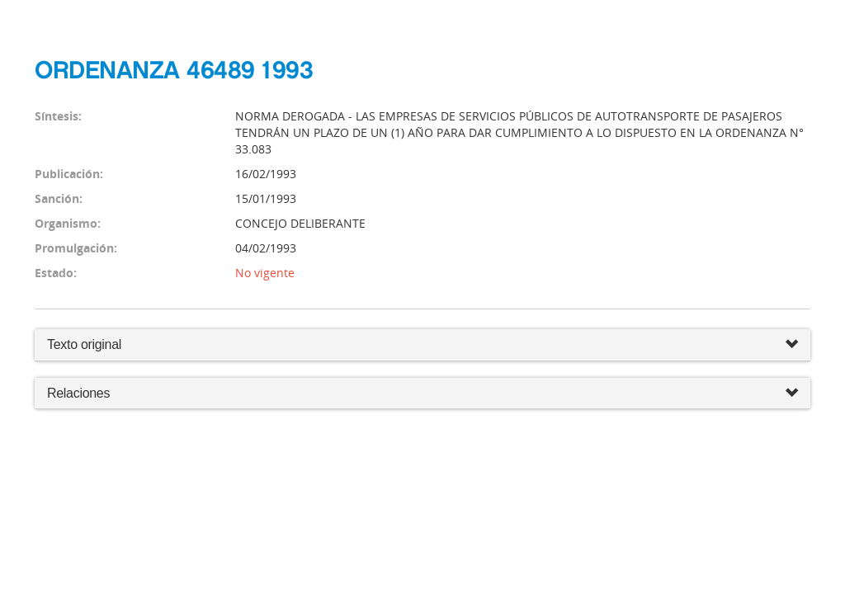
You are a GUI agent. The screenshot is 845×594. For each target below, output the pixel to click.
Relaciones (422, 394)
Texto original (84, 344)
